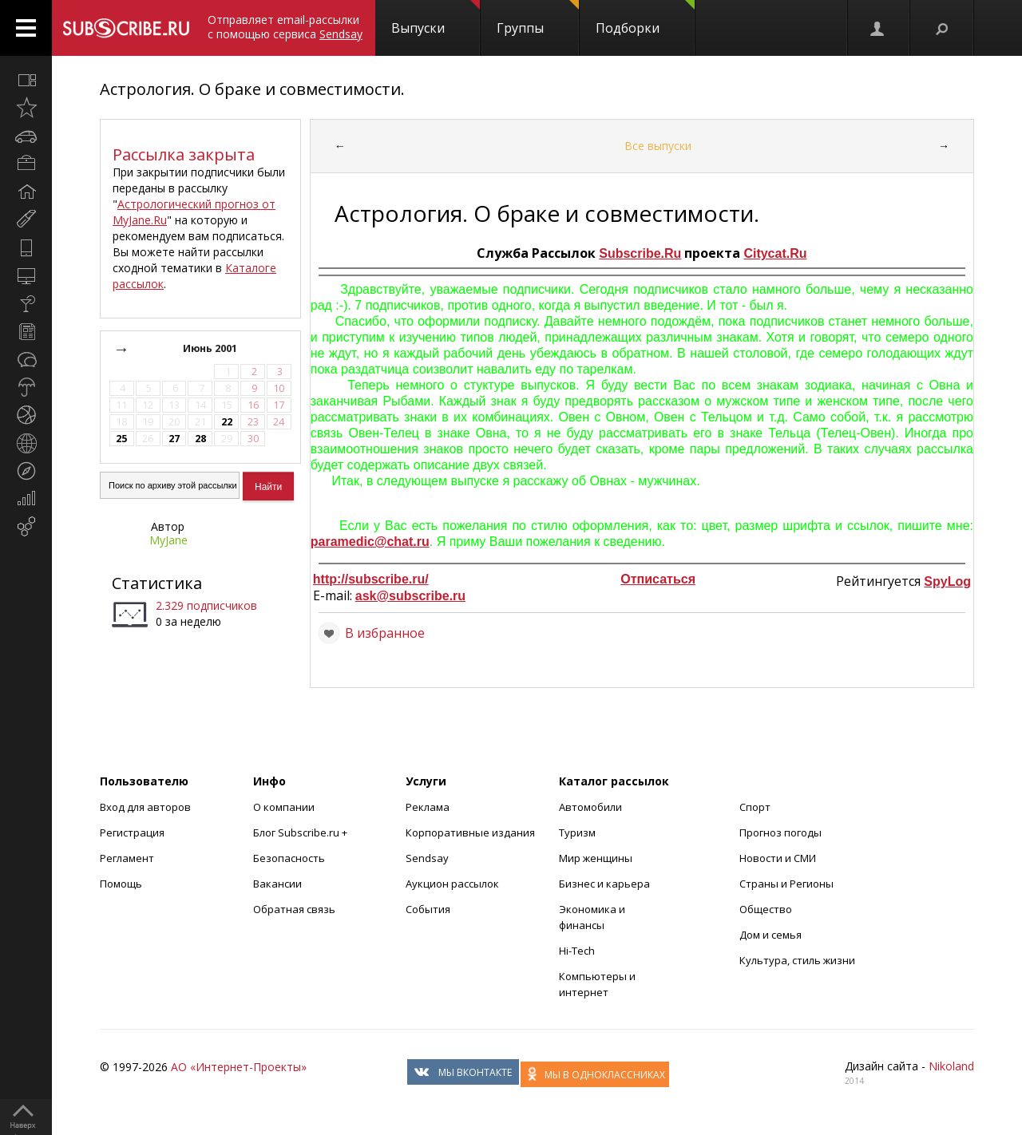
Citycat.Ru (774, 253)
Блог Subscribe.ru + (301, 832)
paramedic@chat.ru (370, 541)
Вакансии (277, 883)
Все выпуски (657, 145)
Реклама (428, 807)
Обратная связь (294, 909)
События (428, 909)
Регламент (127, 858)
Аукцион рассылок (452, 883)
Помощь (121, 883)
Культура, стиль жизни (797, 960)
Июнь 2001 (211, 348)
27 (174, 438)
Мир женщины (595, 858)
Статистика (157, 583)
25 (121, 438)
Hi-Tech (577, 950)
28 (200, 438)
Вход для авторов (145, 807)
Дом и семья (770, 934)
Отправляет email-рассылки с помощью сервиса (285, 27)
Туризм (577, 832)
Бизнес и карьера (604, 883)
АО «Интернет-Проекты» (239, 1066)
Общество (765, 909)
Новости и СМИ (777, 858)
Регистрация (132, 832)
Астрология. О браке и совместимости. (252, 89)
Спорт (754, 807)
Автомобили (590, 807)
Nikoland (951, 1066)
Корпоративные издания (470, 832)
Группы (538, 18)
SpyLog (947, 581)
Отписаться (657, 579)
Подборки (645, 18)
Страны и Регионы (786, 883)
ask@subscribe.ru (410, 596)
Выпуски (435, 18)
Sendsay (427, 858)
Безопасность (289, 858)
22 (226, 422)
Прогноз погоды (780, 832)
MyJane (168, 540)
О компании (284, 807)
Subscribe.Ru (640, 253)
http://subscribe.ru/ (371, 579)
